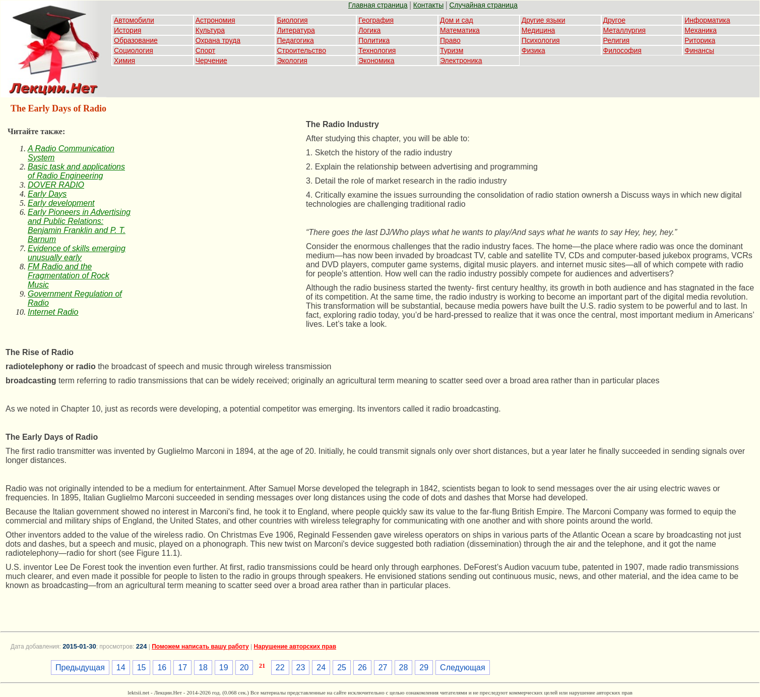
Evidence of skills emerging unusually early (76, 253)
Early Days (47, 194)
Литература (296, 30)
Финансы (699, 50)
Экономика (376, 60)
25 (341, 667)
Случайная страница (483, 5)
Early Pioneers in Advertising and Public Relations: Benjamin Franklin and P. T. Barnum (79, 226)
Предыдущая (80, 667)
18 (203, 667)
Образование (136, 40)
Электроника (461, 60)
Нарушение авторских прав (295, 646)
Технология (377, 50)
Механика (700, 30)
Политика (374, 40)
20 (244, 667)
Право (450, 40)
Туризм (451, 50)
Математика (460, 30)
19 (223, 667)
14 (120, 667)
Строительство (301, 50)
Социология (133, 50)
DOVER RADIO (56, 185)
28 (403, 667)
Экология (292, 60)
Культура (210, 30)
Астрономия (215, 20)
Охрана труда (218, 40)
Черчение (211, 60)
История (127, 30)
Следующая (462, 667)
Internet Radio (53, 312)
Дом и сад (456, 20)
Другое (614, 20)
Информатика (707, 20)
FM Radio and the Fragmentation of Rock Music (68, 275)
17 (182, 667)
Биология (292, 20)
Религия (616, 40)
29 (423, 667)
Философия (622, 50)
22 (280, 667)
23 (300, 667)
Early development (61, 203)
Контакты (428, 5)
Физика (533, 50)
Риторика (699, 40)
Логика (369, 30)
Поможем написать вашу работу (200, 646)
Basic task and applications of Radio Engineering (76, 171)
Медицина (538, 30)
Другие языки (543, 20)
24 (321, 667)
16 (161, 667)
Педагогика (295, 40)
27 (383, 667)
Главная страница (378, 5)
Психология (541, 40)
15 (141, 667)
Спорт (205, 50)
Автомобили (134, 20)
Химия (124, 60)
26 (362, 667)
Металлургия (624, 30)
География (376, 20)
